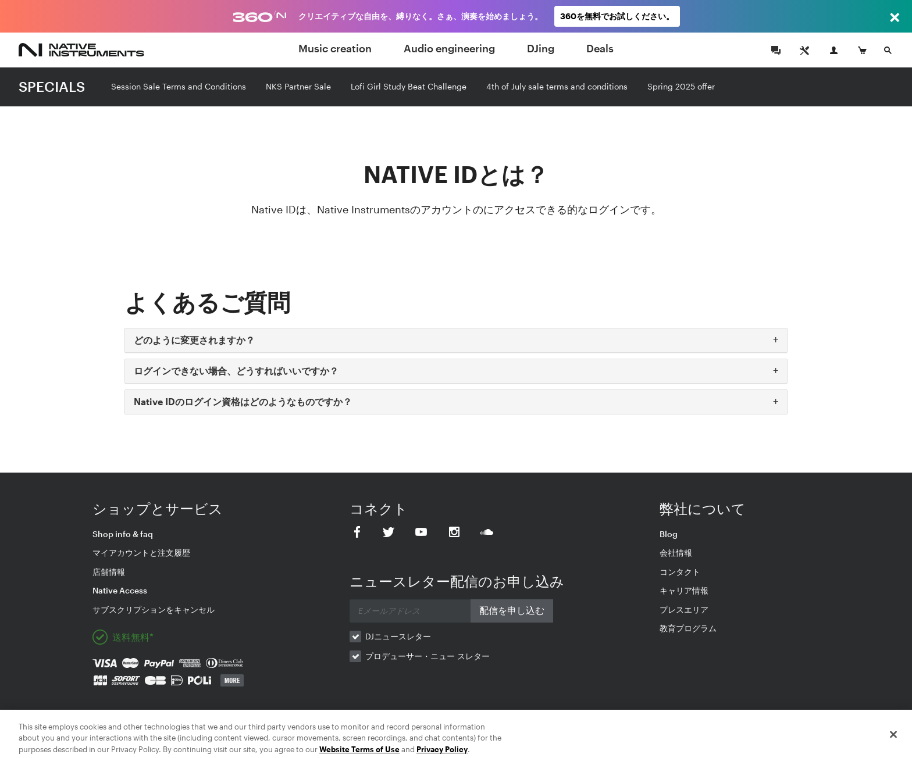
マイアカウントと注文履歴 (141, 552)
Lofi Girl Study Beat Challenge (408, 86)
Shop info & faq (122, 534)
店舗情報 (108, 572)
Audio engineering (449, 48)
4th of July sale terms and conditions (557, 86)
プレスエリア (684, 609)
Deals (600, 48)
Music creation (335, 48)
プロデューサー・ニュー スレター (427, 656)
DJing (540, 48)
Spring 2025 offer (681, 86)
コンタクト (680, 572)
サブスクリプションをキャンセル (153, 609)
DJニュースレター (398, 636)
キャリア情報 (684, 590)
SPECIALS (52, 86)
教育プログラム (688, 628)
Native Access (119, 590)
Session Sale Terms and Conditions (178, 86)
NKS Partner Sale (298, 86)
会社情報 (676, 552)
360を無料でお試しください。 (617, 16)
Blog (669, 534)
